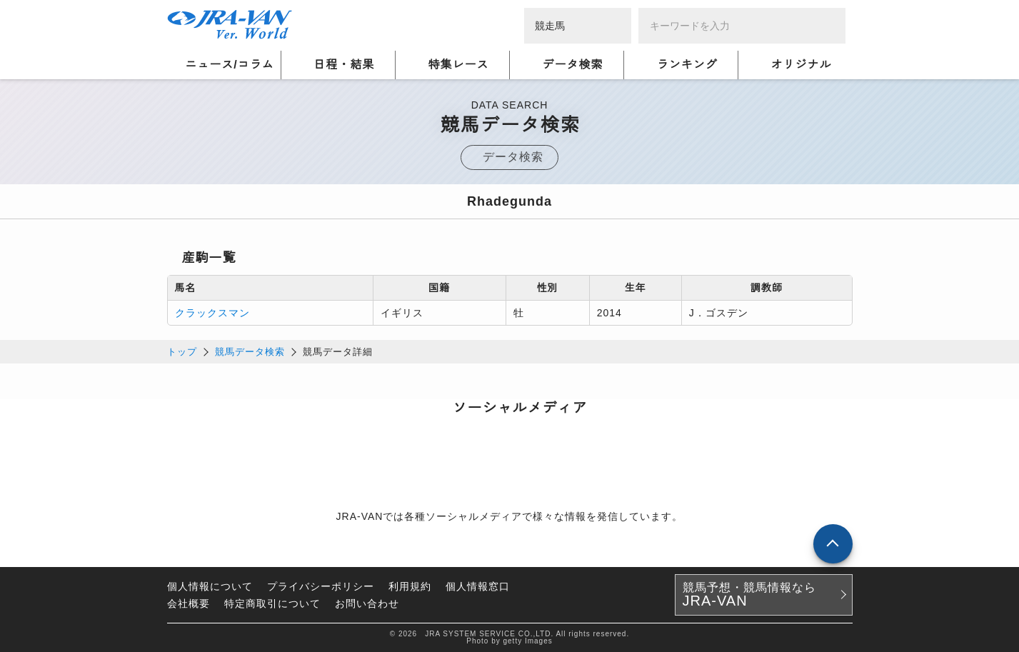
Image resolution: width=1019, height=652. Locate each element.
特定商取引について (272, 603)
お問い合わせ (367, 603)
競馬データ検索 (250, 351)
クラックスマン (212, 313)
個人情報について (210, 586)
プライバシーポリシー (320, 586)
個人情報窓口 (478, 586)
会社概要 (188, 603)
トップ (182, 351)
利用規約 (409, 586)
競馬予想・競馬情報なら (749, 594)
